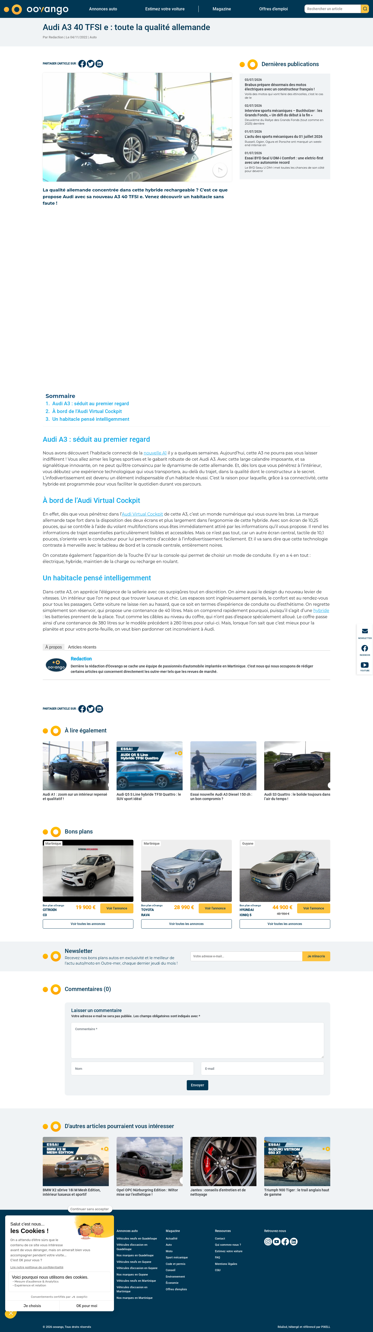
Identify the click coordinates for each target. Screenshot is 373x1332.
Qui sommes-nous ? (228, 1244)
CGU (217, 1270)
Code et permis (175, 1264)
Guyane (247, 843)
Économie (172, 1283)
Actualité (171, 1238)
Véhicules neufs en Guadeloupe (137, 1238)
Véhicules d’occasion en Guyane (137, 1268)
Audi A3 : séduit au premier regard (90, 404)
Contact (220, 1238)
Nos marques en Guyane (132, 1274)
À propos (53, 647)
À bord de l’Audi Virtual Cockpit (87, 411)
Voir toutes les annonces (88, 924)
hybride (321, 610)
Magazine (222, 8)
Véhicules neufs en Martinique (136, 1281)
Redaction (81, 658)
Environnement (175, 1276)
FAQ (217, 1257)
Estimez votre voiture (165, 8)
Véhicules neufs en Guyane (134, 1262)
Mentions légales (226, 1264)
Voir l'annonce (116, 908)
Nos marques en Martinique (135, 1298)
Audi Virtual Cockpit (142, 514)
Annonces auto (103, 8)
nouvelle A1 (155, 453)
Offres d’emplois (176, 1289)
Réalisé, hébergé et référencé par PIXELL (304, 1327)
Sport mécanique (177, 1257)
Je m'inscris (316, 956)
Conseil (170, 1270)
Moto (169, 1251)
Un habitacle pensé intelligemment (90, 419)
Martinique (53, 843)
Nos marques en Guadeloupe (135, 1255)
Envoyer (197, 1085)
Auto (93, 37)
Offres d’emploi (273, 8)
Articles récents (82, 647)
